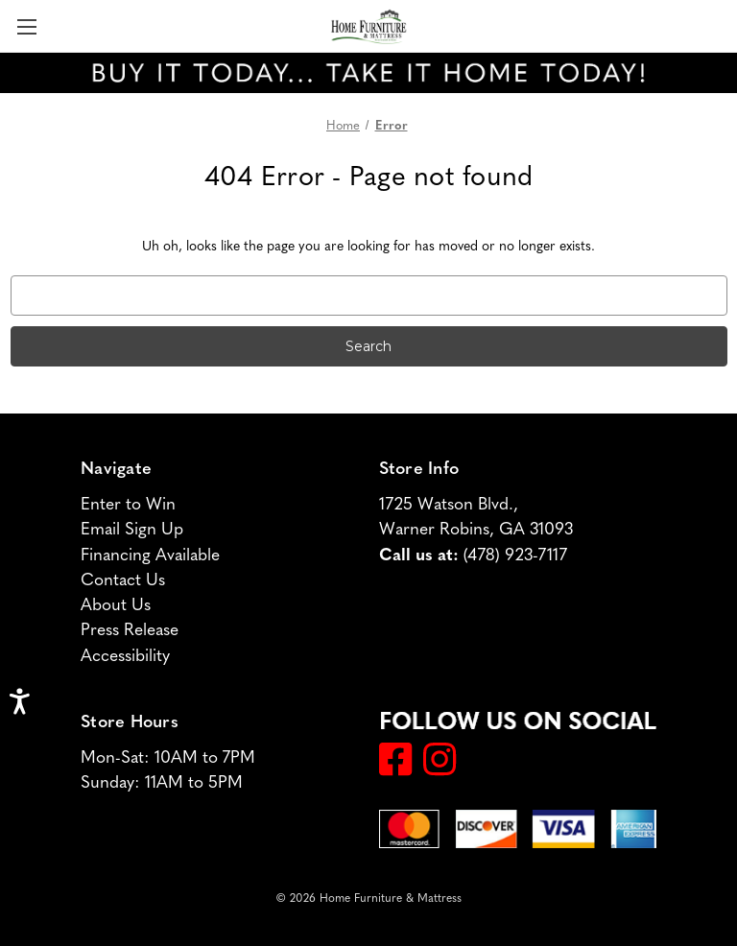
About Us (116, 603)
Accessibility (125, 654)
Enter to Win (128, 502)
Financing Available (150, 553)
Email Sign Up (132, 527)
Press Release (129, 628)
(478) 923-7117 (515, 553)
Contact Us (123, 578)
